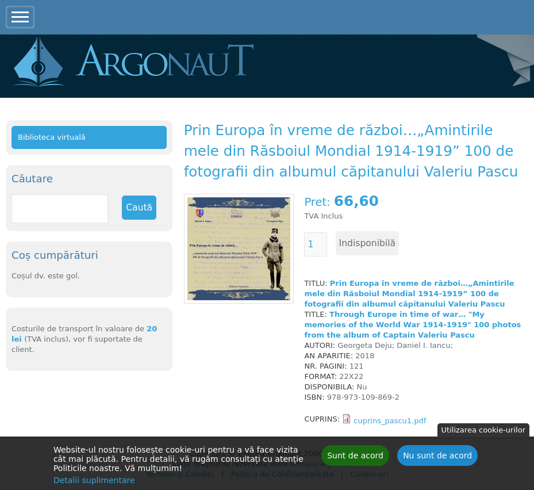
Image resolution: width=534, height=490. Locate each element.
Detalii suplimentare (94, 482)
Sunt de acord (355, 457)
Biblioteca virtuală (52, 137)
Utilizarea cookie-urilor (483, 432)
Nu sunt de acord (437, 457)
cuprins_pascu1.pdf (390, 420)
